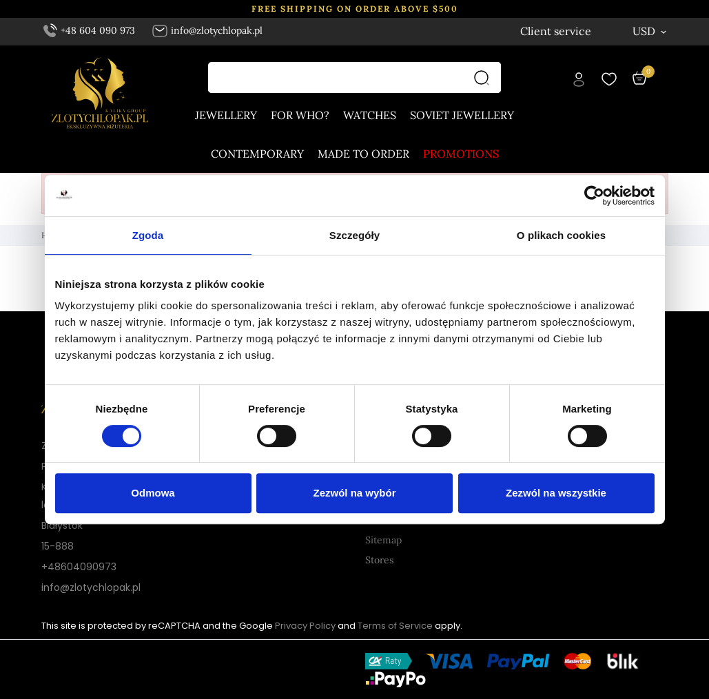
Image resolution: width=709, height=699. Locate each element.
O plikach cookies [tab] (561, 235)
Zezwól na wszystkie (556, 493)
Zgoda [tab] (148, 235)
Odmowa (152, 493)
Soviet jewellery (462, 116)
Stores (379, 560)
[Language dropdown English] (579, 31)
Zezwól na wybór (354, 493)
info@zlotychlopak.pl (207, 30)
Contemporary (257, 154)
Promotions (461, 154)
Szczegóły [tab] (354, 235)
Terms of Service (395, 625)
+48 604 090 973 (89, 30)
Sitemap (383, 540)
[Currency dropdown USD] (650, 31)
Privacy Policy (305, 625)
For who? (300, 116)
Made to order (363, 154)
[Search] (485, 78)
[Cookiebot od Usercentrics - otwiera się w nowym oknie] (594, 195)
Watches (369, 116)
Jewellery (226, 116)
